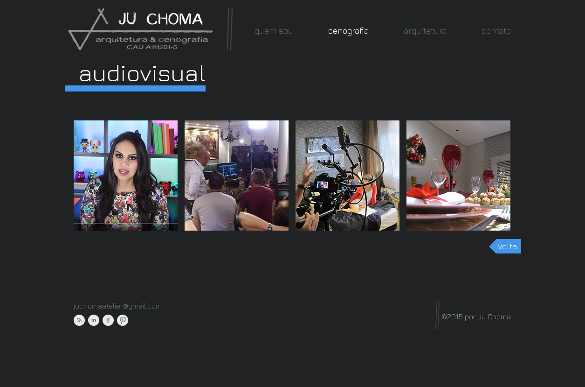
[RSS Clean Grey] (79, 320)
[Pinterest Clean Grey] (122, 320)
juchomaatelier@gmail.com (118, 306)
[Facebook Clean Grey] (108, 320)
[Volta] (505, 246)
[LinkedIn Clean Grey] (93, 320)
